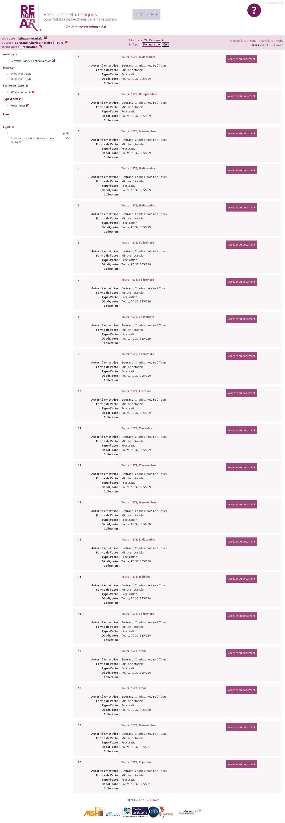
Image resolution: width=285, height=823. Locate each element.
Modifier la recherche (243, 41)
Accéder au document (241, 59)
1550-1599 (17, 74)
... (271, 45)
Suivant (278, 45)
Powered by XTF (274, 2)
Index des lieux (146, 14)
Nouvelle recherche (271, 41)
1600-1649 (17, 79)
